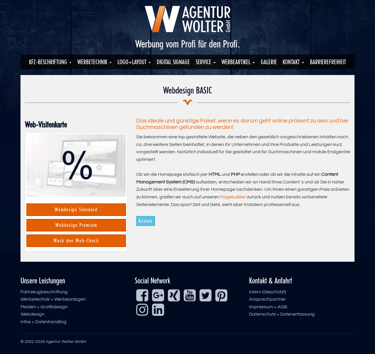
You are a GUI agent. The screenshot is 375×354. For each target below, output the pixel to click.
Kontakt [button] (293, 62)
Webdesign (33, 314)
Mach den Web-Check (76, 241)
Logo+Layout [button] (134, 62)
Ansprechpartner (267, 299)
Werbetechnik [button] (94, 62)
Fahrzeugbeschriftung (44, 292)
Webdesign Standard (76, 209)
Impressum (261, 306)
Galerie (269, 62)
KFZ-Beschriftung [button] (50, 62)
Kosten (146, 221)
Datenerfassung (297, 314)
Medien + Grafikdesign (44, 306)
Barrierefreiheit (328, 62)
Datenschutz (262, 314)
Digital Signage (173, 62)
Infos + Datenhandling (44, 321)
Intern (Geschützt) (267, 292)
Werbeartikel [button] (238, 62)
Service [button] (206, 62)
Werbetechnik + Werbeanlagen (53, 299)
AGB (282, 306)
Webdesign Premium (76, 225)
